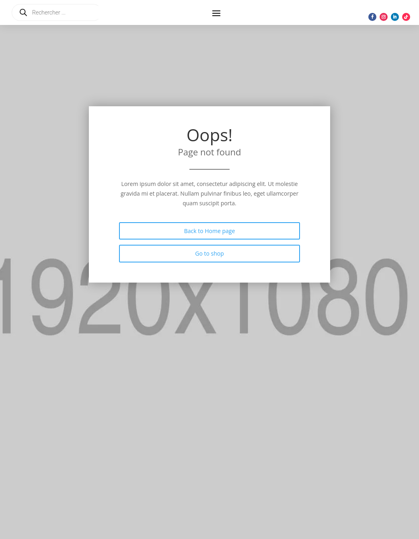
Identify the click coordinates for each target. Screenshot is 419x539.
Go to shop (209, 253)
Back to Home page (209, 231)
